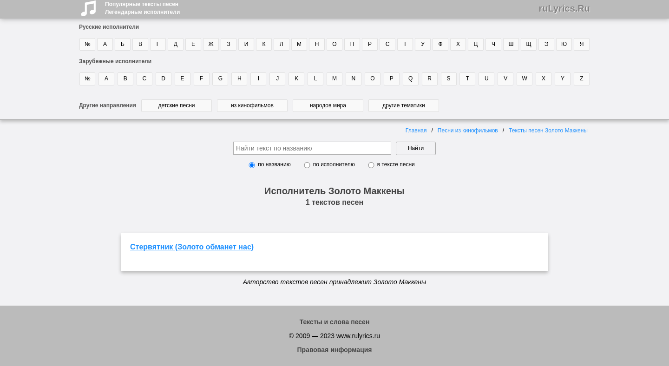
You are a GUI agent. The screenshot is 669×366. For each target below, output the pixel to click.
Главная (416, 130)
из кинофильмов (252, 105)
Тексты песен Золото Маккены (548, 130)
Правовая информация (334, 349)
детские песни (176, 105)
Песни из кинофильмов (468, 130)
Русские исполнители (109, 27)
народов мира (328, 105)
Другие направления (107, 105)
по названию (274, 164)
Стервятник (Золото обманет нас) (192, 247)
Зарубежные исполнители (115, 61)
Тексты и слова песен (335, 322)
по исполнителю (334, 164)
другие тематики (403, 105)
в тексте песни (396, 164)
